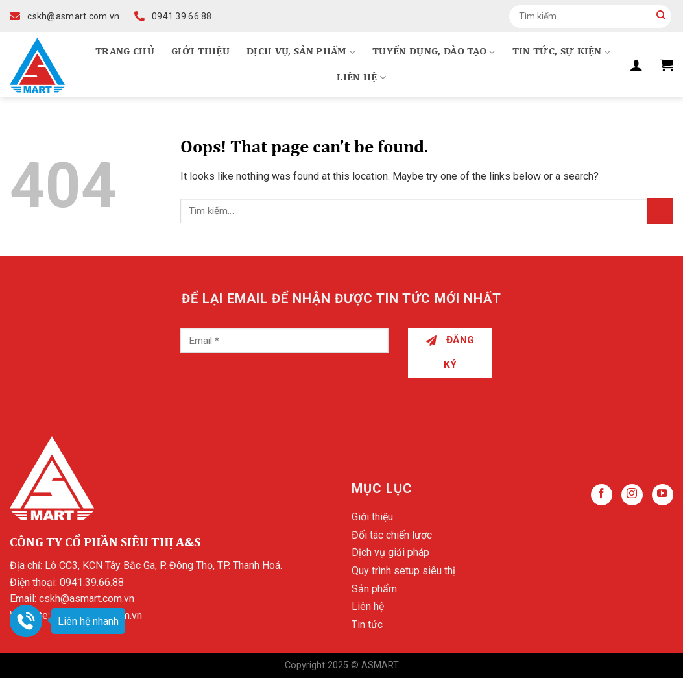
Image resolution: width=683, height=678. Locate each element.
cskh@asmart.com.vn (86, 598)
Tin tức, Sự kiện (561, 52)
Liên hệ (361, 77)
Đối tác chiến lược (392, 535)
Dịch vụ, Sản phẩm (300, 52)
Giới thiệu (200, 52)
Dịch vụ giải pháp (390, 552)
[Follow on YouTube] (662, 494)
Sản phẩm (374, 589)
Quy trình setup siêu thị (403, 570)
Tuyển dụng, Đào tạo (434, 52)
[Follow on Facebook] (601, 494)
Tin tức (367, 624)
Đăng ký (450, 352)
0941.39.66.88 (92, 582)
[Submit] (661, 16)
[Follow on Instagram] (632, 494)
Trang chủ (124, 52)
